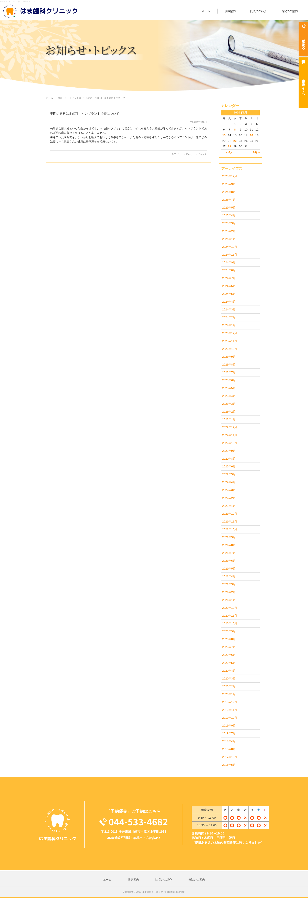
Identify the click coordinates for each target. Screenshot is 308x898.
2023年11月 (229, 341)
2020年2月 (229, 686)
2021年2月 (229, 592)
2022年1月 (229, 505)
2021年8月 (229, 545)
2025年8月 (229, 191)
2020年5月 (229, 662)
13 (224, 135)
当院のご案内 (289, 11)
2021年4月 (229, 576)
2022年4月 (229, 482)
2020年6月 (229, 654)
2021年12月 (229, 513)
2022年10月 (229, 442)
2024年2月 (229, 317)
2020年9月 (229, 631)
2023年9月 (229, 356)
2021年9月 (229, 537)
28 (229, 146)
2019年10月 (229, 717)
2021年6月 (229, 560)
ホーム (206, 11)
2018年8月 (229, 749)
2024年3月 (229, 309)
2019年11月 (229, 709)
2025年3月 (229, 223)
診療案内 (230, 11)
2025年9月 (229, 184)
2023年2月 (229, 411)
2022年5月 (229, 474)
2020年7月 (229, 647)
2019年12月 (229, 702)
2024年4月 (229, 301)
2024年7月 (229, 278)
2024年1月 (229, 325)
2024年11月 (229, 254)
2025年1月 (229, 238)
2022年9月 (229, 450)
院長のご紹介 (258, 11)
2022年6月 (229, 466)
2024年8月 (229, 270)
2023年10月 (229, 348)
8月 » (256, 152)
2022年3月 (229, 490)
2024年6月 (229, 286)
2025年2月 (229, 231)
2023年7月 (229, 372)
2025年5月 (229, 207)
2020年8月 (229, 639)
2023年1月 (229, 419)
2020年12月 (229, 607)
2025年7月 (229, 199)
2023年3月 (229, 403)
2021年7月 (229, 552)
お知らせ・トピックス (195, 154)
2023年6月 (229, 380)
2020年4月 (229, 670)
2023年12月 (229, 333)
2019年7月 (229, 733)
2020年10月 (229, 623)
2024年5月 (229, 293)
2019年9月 (229, 725)
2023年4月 (229, 395)
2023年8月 (229, 364)
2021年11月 (229, 521)
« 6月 (229, 152)
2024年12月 (229, 246)
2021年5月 (229, 568)
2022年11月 (229, 435)
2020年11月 (229, 615)
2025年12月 (229, 176)
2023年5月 (229, 388)
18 (251, 135)
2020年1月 (229, 694)
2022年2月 (229, 498)
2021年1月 (229, 599)
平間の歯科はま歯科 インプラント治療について (84, 113)
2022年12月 (229, 427)
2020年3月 (229, 678)
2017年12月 (229, 756)
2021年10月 (229, 529)
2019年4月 (229, 741)
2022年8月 (229, 458)
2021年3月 (229, 584)
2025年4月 (229, 215)
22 (234, 140)
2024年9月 (229, 262)
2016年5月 (229, 764)
